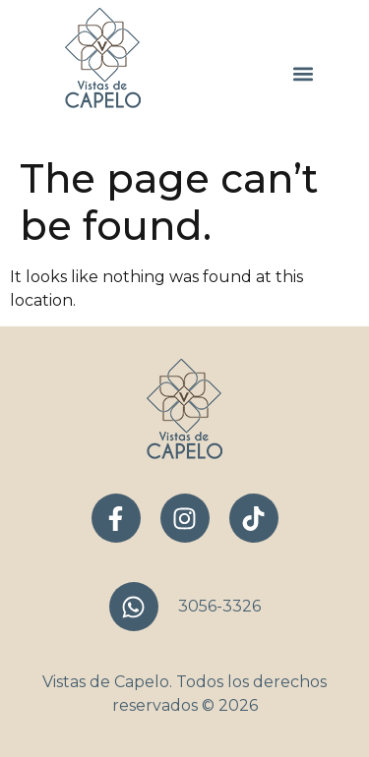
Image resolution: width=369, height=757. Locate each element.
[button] (302, 74)
